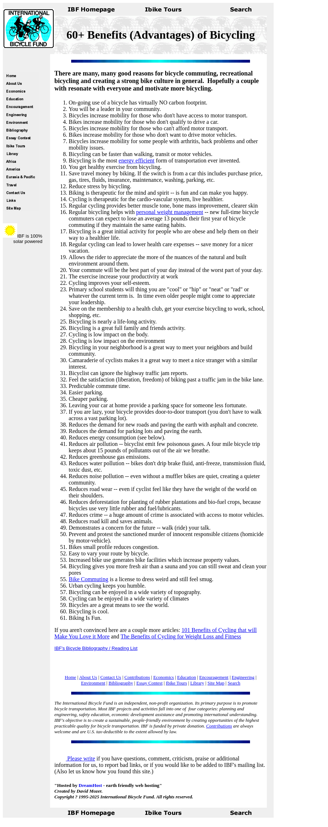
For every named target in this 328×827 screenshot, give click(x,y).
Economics (163, 677)
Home (70, 677)
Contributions (137, 677)
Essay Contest (149, 683)
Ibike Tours (176, 683)
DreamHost (90, 785)
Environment (93, 683)
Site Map (215, 683)
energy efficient (137, 160)
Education (186, 677)
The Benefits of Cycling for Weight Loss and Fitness (181, 636)
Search (233, 683)
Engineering (243, 677)
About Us (88, 677)
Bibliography (120, 683)
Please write (74, 758)
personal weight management (169, 212)
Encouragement (214, 677)
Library (197, 683)
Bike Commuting (88, 579)
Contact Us (111, 677)
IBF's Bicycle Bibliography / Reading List (95, 648)
